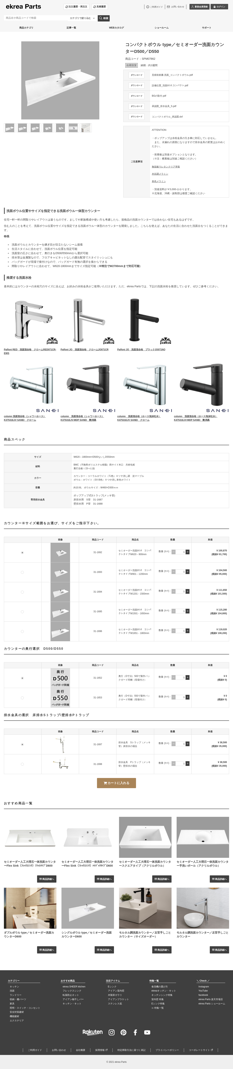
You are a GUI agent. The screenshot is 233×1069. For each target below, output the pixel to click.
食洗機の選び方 (159, 986)
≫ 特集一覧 (157, 1008)
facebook (203, 995)
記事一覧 (71, 27)
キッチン (14, 986)
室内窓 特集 (157, 999)
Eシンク (112, 986)
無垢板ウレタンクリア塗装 (166, 166)
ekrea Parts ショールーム (211, 1003)
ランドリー (15, 995)
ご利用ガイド (35, 1050)
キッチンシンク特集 (162, 995)
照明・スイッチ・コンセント (25, 1008)
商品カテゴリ (26, 27)
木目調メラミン (160, 174)
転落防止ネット (71, 995)
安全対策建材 (17, 1012)
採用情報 (100, 1050)
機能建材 (14, 1016)
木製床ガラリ (115, 995)
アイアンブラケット (118, 999)
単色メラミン (159, 181)
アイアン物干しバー (73, 999)
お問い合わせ (59, 1050)
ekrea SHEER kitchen (74, 986)
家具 (12, 1003)
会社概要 (80, 1050)
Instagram (203, 986)
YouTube (203, 990)
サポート (206, 27)
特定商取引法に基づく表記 (131, 1050)
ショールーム (162, 27)
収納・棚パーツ (18, 999)
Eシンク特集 (158, 1003)
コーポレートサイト (199, 1050)
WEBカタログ (116, 27)
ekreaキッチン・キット (163, 990)
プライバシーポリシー (167, 1050)
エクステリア (17, 1020)
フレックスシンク (72, 990)
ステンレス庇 (115, 1003)
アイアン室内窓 (116, 990)
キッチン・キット (72, 1003)
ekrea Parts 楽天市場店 (210, 999)
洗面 (12, 990)
